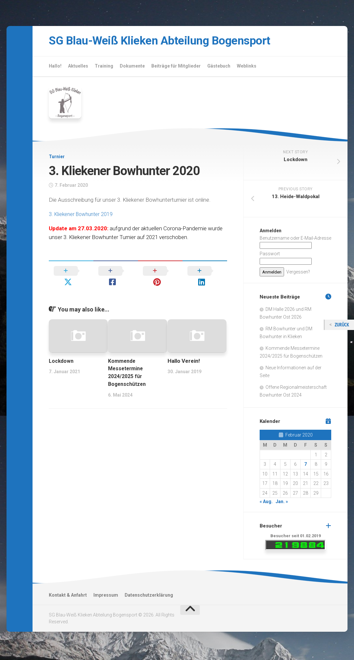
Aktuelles (78, 68)
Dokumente (132, 68)
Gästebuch (218, 68)
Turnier (57, 159)
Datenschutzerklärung (149, 597)
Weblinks (246, 68)
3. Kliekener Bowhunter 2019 (82, 216)
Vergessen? (298, 274)
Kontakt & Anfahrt (68, 597)
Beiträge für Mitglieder (176, 68)
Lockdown (62, 352)
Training (104, 68)
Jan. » (282, 504)
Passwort (270, 256)
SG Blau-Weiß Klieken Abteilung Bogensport (179, 42)
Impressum (105, 597)
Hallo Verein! (184, 352)
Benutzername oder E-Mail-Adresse (295, 240)
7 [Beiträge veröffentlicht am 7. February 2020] (305, 466)
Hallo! (55, 68)
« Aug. (266, 504)
